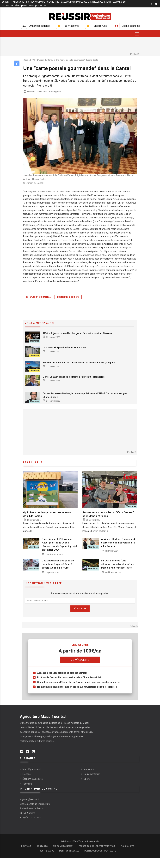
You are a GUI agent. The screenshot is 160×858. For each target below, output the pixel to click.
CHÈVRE (50, 2)
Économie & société (68, 297)
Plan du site (127, 846)
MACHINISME (7, 6)
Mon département (32, 769)
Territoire (27, 783)
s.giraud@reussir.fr (29, 799)
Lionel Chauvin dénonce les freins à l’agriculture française (74, 377)
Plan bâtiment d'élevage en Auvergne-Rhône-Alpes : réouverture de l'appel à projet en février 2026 (59, 544)
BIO (27, 2)
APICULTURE (18, 2)
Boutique (26, 846)
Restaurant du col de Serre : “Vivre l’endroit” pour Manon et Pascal (108, 514)
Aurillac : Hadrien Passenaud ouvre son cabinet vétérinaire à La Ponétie (118, 543)
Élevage (27, 774)
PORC (24, 6)
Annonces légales (39, 25)
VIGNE (32, 6)
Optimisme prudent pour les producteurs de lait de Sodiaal (47, 514)
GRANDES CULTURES (83, 2)
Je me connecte (131, 25)
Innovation (89, 769)
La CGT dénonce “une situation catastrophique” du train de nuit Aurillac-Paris (117, 564)
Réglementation (92, 774)
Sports (87, 779)
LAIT (109, 2)
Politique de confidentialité (100, 851)
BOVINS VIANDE (38, 2)
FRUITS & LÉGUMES (64, 2)
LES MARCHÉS (119, 2)
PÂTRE (18, 6)
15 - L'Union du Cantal (38, 297)
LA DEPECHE (99, 2)
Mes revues (100, 25)
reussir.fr (6, 2)
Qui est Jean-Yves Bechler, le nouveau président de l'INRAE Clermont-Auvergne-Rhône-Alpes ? (85, 395)
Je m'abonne (71, 25)
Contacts (42, 846)
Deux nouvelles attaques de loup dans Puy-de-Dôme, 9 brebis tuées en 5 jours (58, 564)
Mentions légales (69, 851)
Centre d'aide (46, 851)
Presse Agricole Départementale (97, 846)
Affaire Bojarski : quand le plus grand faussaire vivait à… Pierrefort (78, 333)
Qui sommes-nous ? (63, 846)
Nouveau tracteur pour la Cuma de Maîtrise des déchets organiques (79, 362)
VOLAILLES (41, 6)
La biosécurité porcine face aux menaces (64, 347)
